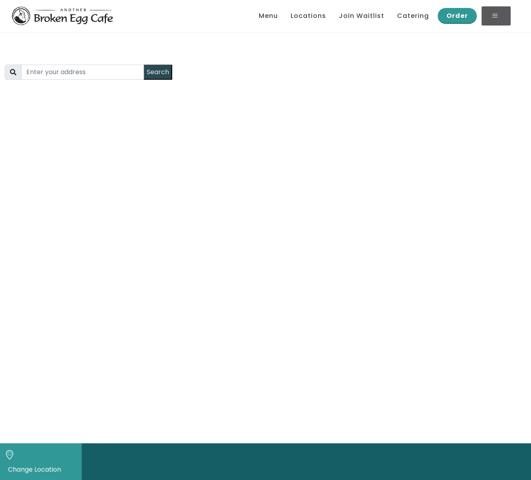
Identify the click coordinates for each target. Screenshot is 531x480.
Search (158, 72)
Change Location (34, 469)
